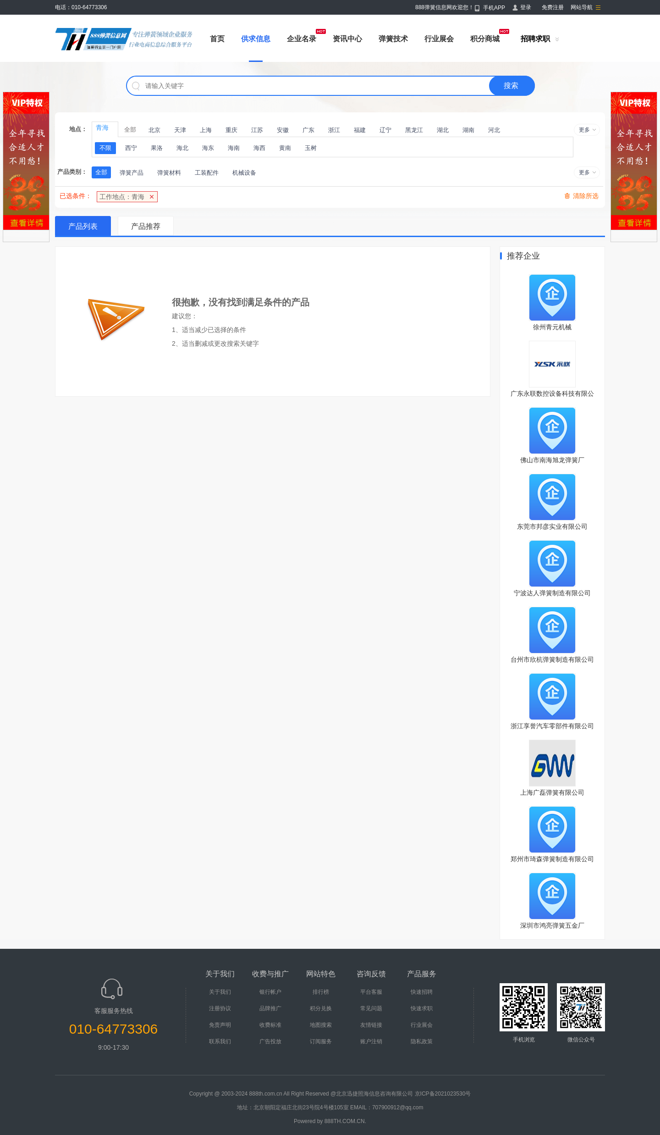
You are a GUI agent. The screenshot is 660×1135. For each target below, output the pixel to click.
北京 (154, 130)
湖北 (443, 130)
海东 (208, 147)
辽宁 (385, 130)
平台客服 (371, 992)
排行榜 (321, 992)
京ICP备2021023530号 (443, 1094)
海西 (259, 147)
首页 (217, 39)
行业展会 (439, 39)
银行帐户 (270, 992)
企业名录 (301, 39)
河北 (494, 130)
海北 (182, 147)
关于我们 (220, 992)
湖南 (468, 130)
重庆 (231, 130)
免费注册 (553, 7)
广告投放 (270, 1041)
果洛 (157, 147)
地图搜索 (321, 1025)
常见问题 (371, 1008)
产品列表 (83, 226)
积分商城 (485, 39)
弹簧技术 (393, 39)
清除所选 (586, 195)
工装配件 (207, 172)
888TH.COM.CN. (345, 1121)
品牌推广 (270, 1008)
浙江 (334, 130)
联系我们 (220, 1041)
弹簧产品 (131, 172)
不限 (105, 147)
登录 (525, 7)
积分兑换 (321, 1008)
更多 (584, 130)
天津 (180, 130)
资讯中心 (347, 39)
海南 (234, 147)
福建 (360, 130)
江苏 (257, 130)
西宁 (131, 147)
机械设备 (244, 172)
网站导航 (582, 7)
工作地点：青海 (121, 196)
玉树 (311, 147)
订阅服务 (321, 1041)
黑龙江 (414, 130)
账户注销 (371, 1041)
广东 (308, 130)
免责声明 (220, 1025)
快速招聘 (422, 992)
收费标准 (270, 1025)
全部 (130, 129)
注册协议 (220, 1008)
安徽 (283, 130)
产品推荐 (145, 226)
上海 (206, 130)
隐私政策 (422, 1041)
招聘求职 (535, 39)
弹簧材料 (169, 172)
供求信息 (255, 39)
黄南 (285, 147)
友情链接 (371, 1025)
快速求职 (422, 1008)
